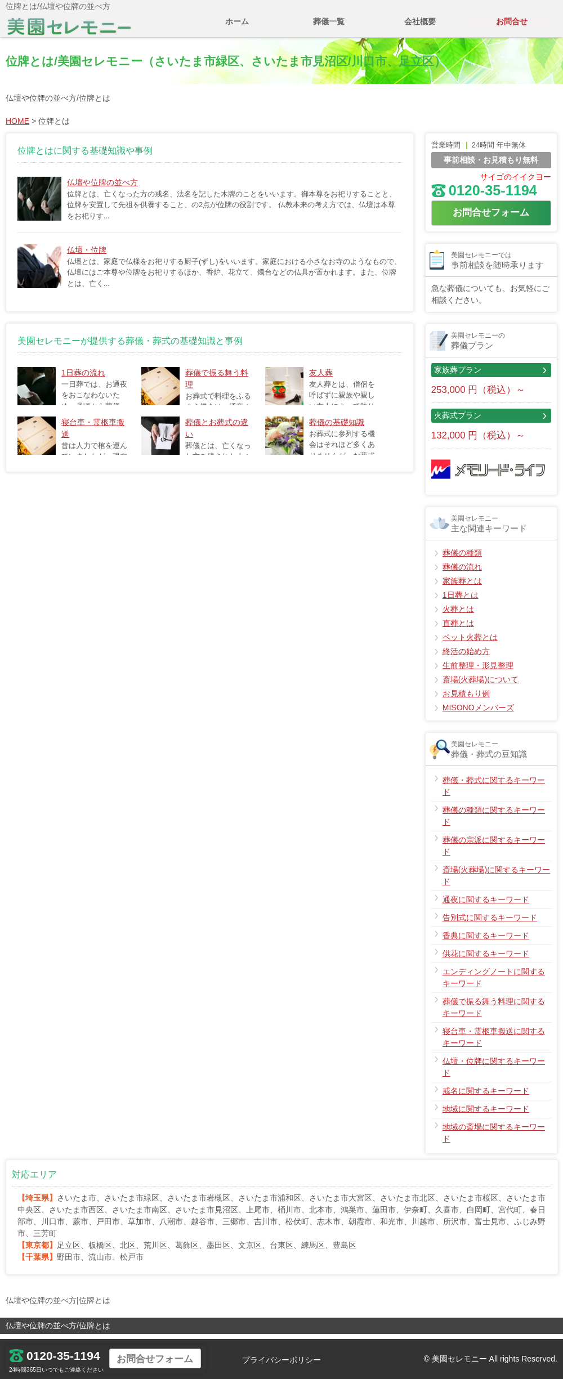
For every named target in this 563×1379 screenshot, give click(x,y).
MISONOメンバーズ (478, 713)
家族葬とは (462, 586)
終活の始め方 (466, 656)
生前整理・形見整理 (478, 670)
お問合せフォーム (491, 218)
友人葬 (321, 378)
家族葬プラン (457, 375)
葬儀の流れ (462, 572)
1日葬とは (461, 600)
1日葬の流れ (83, 378)
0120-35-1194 (484, 196)
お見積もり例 (466, 699)
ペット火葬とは (470, 642)
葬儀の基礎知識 (336, 427)
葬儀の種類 (462, 558)
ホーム (237, 27)
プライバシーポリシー (281, 1359)
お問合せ (512, 27)
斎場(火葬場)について (481, 685)
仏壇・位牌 (86, 255)
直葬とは (458, 628)
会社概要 (420, 27)
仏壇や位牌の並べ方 (102, 187)
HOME (17, 126)
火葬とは (458, 614)
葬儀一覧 (329, 27)
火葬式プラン (457, 421)
